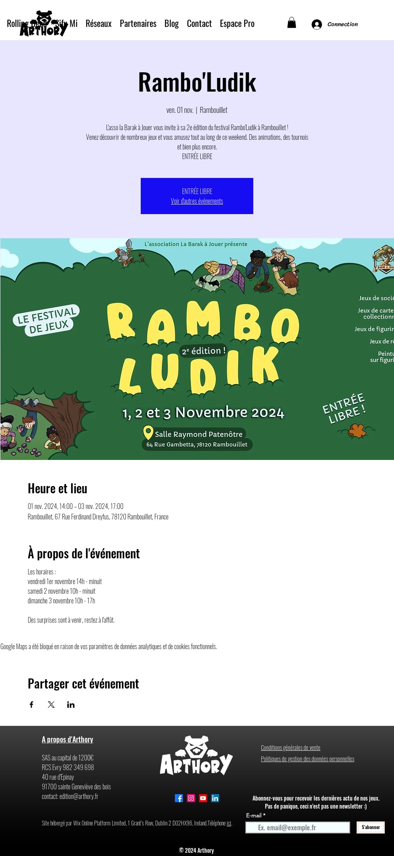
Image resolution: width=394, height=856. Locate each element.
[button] (291, 22)
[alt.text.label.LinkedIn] (215, 798)
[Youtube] (203, 798)
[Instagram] (191, 798)
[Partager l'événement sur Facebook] (31, 704)
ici (229, 823)
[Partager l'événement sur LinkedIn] (71, 704)
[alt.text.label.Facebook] (179, 798)
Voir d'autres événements (197, 201)
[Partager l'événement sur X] (51, 704)
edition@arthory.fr (79, 796)
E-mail (253, 815)
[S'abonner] (371, 827)
